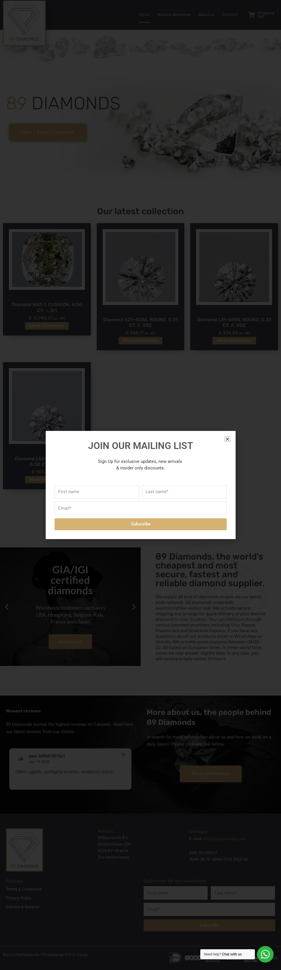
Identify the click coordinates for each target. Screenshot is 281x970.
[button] (6, 607)
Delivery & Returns (22, 907)
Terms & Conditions (24, 889)
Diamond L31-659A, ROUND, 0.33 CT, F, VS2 (234, 322)
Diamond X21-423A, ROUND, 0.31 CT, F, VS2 (140, 322)
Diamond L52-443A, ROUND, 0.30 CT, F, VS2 (47, 461)
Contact (229, 14)
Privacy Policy (18, 898)
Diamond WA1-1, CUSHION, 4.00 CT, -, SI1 (47, 307)
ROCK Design (77, 954)
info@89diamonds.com (224, 838)
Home (144, 14)
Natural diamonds (174, 14)
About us (206, 14)
